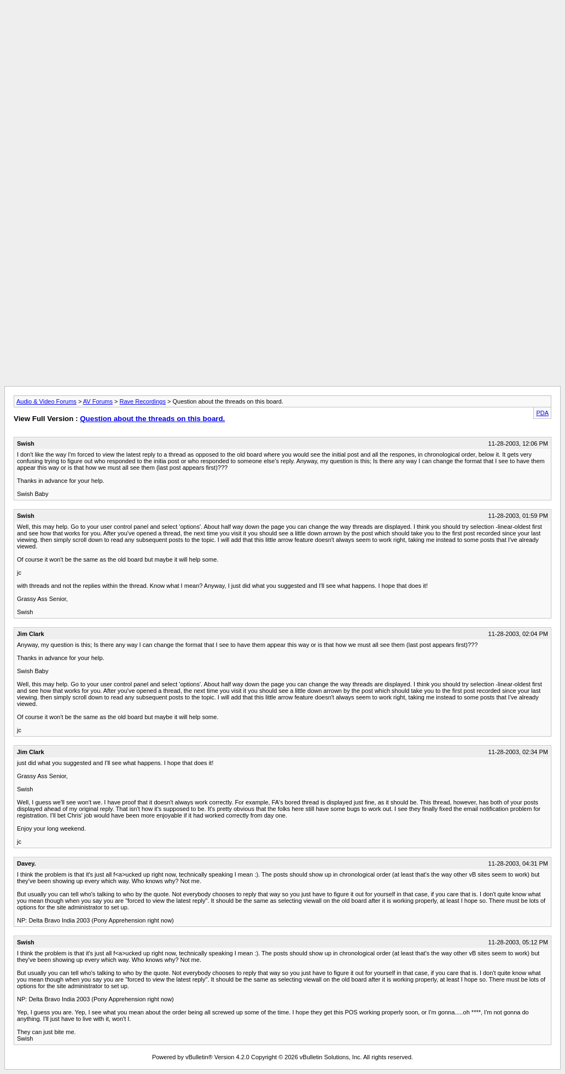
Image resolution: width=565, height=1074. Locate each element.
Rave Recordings (143, 401)
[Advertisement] (283, 29)
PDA (542, 413)
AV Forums (98, 401)
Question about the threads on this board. (152, 419)
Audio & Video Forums (46, 401)
